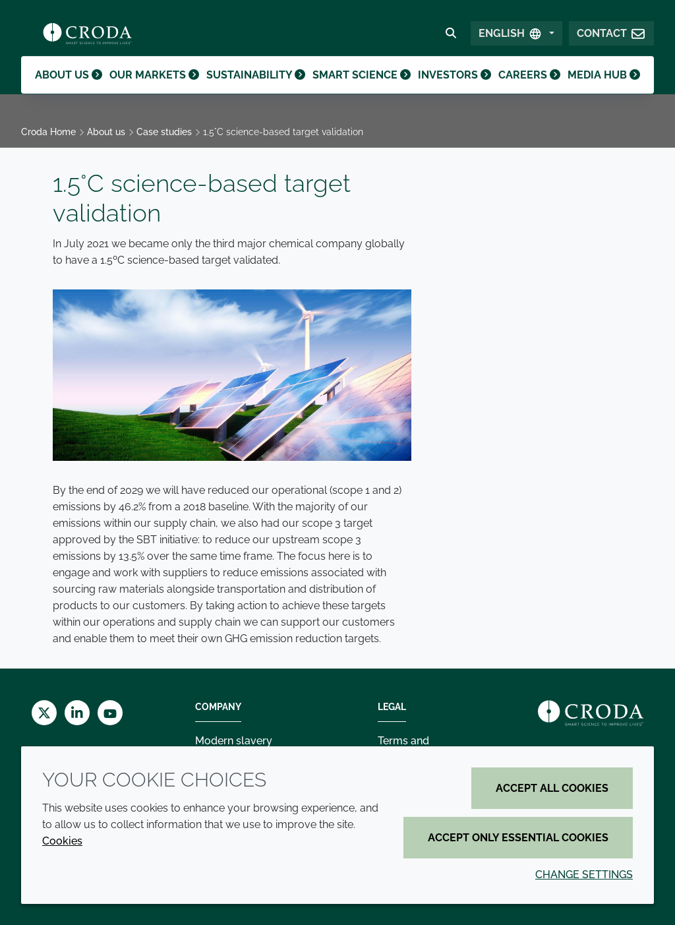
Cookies (62, 841)
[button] (611, 37)
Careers (528, 89)
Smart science (360, 89)
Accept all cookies (552, 788)
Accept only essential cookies (518, 837)
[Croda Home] (87, 37)
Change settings (584, 874)
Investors (451, 89)
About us (70, 89)
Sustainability (256, 89)
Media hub (603, 89)
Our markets (157, 89)
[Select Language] (516, 37)
